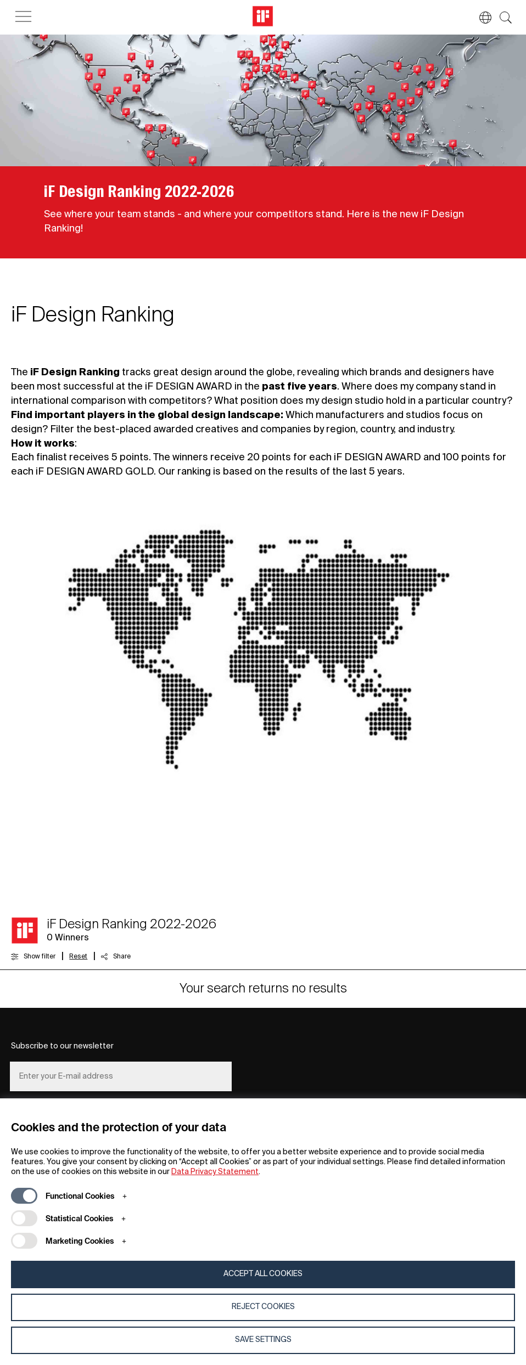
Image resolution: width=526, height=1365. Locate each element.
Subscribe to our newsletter (62, 1046)
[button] (479, 17)
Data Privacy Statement (215, 1172)
